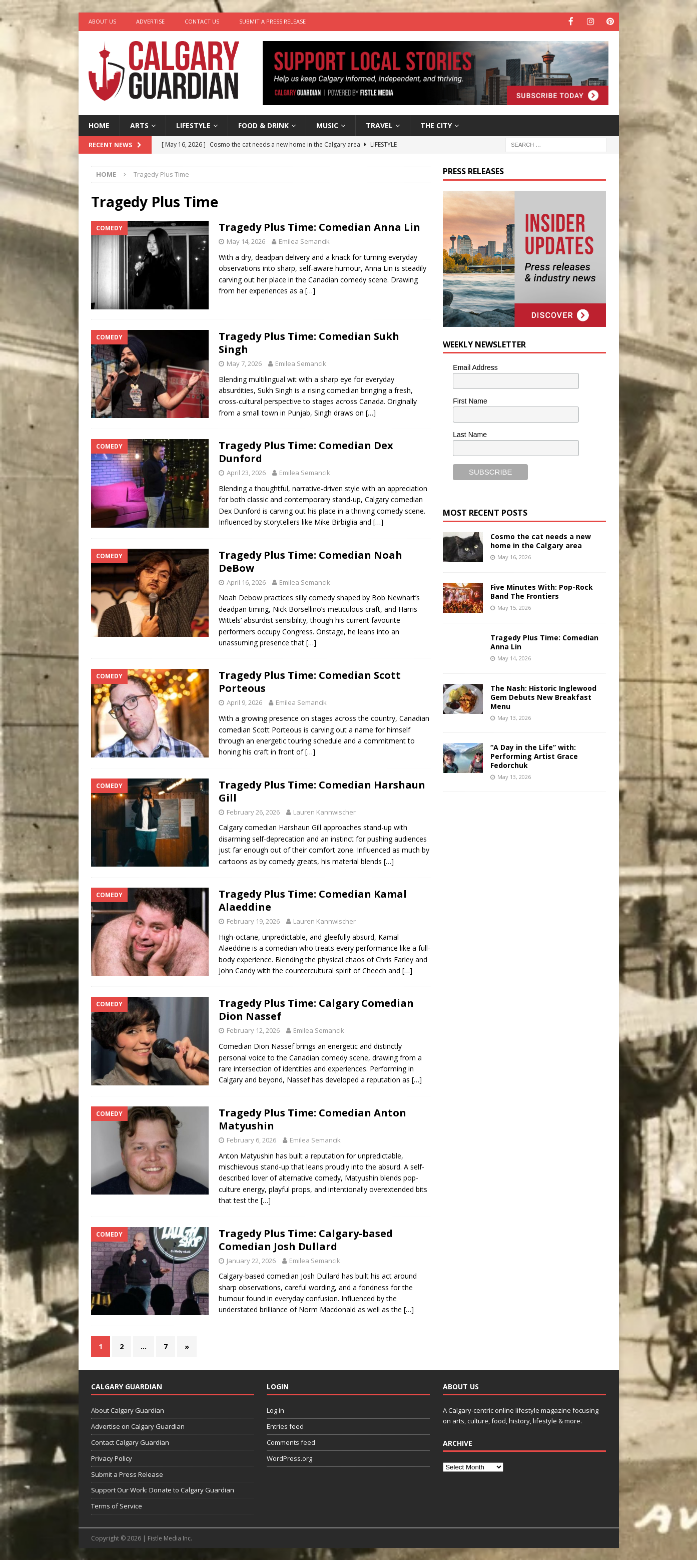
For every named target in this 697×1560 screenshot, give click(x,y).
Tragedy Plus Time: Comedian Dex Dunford (306, 451)
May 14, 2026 (246, 240)
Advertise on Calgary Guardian (138, 1425)
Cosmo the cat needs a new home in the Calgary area (540, 540)
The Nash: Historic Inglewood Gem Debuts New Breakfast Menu (543, 696)
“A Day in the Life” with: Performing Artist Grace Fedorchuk (534, 755)
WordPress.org (289, 1457)
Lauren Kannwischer (324, 811)
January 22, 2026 (251, 1259)
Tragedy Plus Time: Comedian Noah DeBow (310, 560)
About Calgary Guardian (127, 1409)
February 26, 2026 (253, 811)
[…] (310, 290)
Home (99, 124)
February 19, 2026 (253, 920)
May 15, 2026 (514, 606)
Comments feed (291, 1441)
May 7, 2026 (244, 362)
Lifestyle (193, 124)
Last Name (470, 434)
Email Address (475, 367)
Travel (379, 124)
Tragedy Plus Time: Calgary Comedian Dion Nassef (316, 1009)
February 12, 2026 (253, 1029)
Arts (139, 124)
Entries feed (285, 1425)
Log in (275, 1409)
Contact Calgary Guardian (130, 1441)
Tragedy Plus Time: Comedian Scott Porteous (310, 681)
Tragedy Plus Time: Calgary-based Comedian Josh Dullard (306, 1239)
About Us (102, 21)
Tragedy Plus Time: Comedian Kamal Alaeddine (313, 900)
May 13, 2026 (514, 717)
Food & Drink (263, 124)
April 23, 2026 (246, 472)
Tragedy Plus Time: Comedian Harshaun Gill (322, 790)
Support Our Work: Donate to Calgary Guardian (162, 1489)
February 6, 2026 (251, 1138)
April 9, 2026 (244, 701)
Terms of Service (116, 1505)
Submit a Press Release (272, 21)
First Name (470, 401)
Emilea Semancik (304, 240)
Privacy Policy (111, 1457)
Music (327, 124)
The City (436, 124)
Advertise (150, 21)
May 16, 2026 (514, 556)
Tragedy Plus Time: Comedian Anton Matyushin (312, 1118)
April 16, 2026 (246, 581)
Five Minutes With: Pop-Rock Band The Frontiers (541, 590)
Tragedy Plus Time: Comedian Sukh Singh (309, 341)
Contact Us (202, 21)
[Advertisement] (518, 954)
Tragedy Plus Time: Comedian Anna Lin (319, 226)
